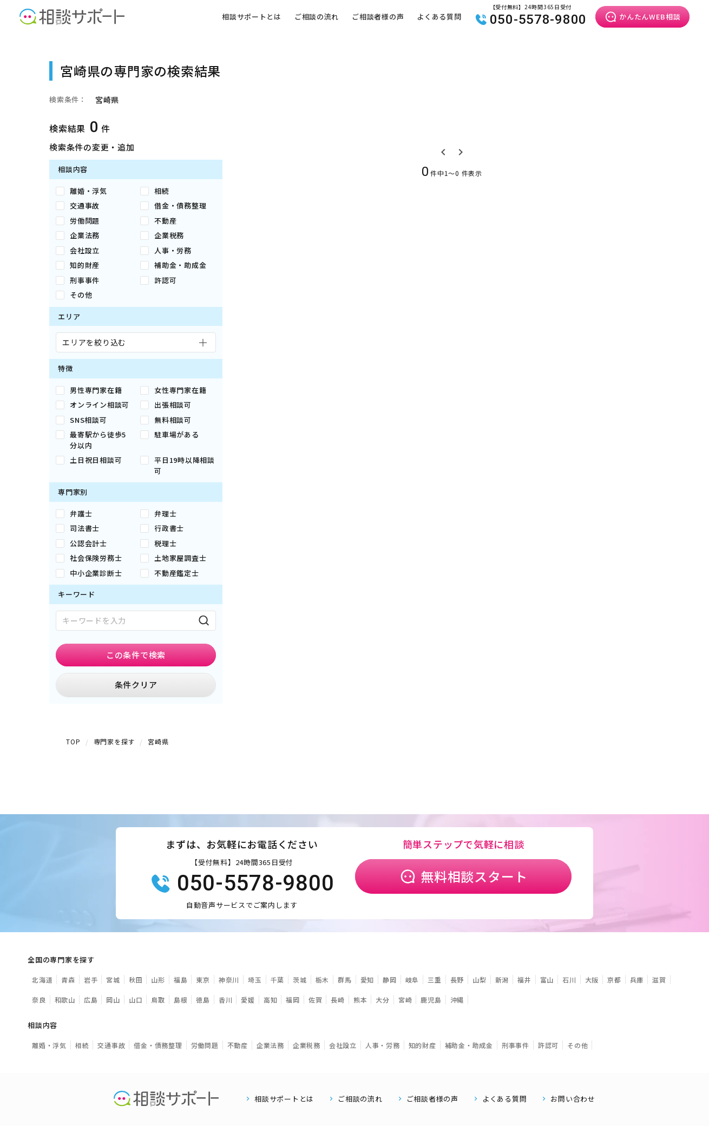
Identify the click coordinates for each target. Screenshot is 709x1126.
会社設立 (343, 1045)
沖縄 (457, 999)
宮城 (113, 979)
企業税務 (306, 1045)
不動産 (237, 1045)
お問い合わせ (572, 1099)
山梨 (479, 979)
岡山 (113, 999)
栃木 (323, 979)
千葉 (278, 979)
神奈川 (229, 979)
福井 (524, 979)
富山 (547, 979)
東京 (203, 979)
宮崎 (405, 999)
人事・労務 (382, 1045)
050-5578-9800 (530, 19)
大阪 (592, 979)
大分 (383, 999)
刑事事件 (515, 1045)
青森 (68, 979)
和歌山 (65, 999)
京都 (614, 979)
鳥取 (158, 999)
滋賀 (659, 979)
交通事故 (111, 1045)
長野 (457, 979)
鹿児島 (431, 999)
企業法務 (270, 1045)
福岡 (293, 999)
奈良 (39, 999)
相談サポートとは (251, 16)
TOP (73, 741)
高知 (271, 999)
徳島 (203, 999)
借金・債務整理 (158, 1045)
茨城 (300, 979)
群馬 (345, 979)
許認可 (548, 1045)
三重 (435, 979)
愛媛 (248, 999)
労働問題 (205, 1045)
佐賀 (315, 999)
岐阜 (412, 979)
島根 (181, 999)
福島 (181, 979)
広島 (91, 999)
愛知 (367, 979)
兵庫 (637, 979)
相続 (82, 1045)
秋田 (136, 979)
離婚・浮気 (49, 1045)
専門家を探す (114, 741)
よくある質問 (439, 16)
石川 (569, 979)
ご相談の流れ (316, 16)
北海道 (42, 979)
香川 (226, 999)
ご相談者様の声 (377, 16)
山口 (136, 999)
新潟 (502, 979)
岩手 (91, 979)
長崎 (338, 999)
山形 (158, 979)
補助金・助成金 (469, 1045)
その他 (577, 1045)
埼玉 (255, 979)
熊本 (360, 999)
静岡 (390, 979)
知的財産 (422, 1045)
